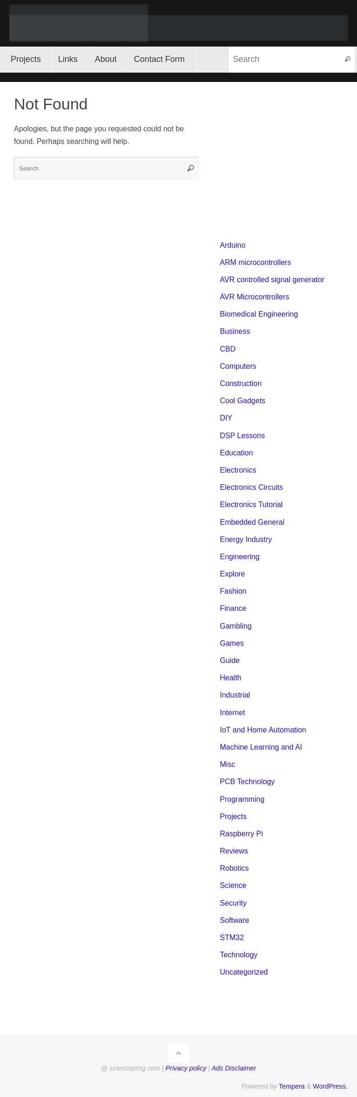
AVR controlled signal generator (272, 280)
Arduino (232, 245)
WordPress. (330, 1086)
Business (235, 331)
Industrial (235, 695)
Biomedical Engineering (259, 314)
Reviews (234, 851)
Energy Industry (246, 539)
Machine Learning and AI (261, 747)
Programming (242, 799)
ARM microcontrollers (255, 262)
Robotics (234, 868)
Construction (241, 383)
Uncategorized (244, 972)
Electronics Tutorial (251, 504)
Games (232, 643)
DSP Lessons (242, 436)
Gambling (235, 626)
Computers (238, 366)
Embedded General (252, 522)
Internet (232, 713)
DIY (226, 418)
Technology (239, 955)
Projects (233, 816)
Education (236, 453)
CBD (228, 349)
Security (233, 903)
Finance (233, 608)
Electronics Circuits (251, 487)
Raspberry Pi (241, 834)
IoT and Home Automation (263, 730)
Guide (230, 660)
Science (233, 885)
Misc (227, 764)
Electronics (238, 470)
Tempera (291, 1086)
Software (234, 920)
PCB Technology (247, 782)
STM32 (232, 937)
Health (230, 678)
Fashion (233, 591)
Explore (232, 574)
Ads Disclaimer (234, 1068)
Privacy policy (185, 1068)
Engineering (239, 557)
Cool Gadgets (242, 401)
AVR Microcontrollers (254, 297)
